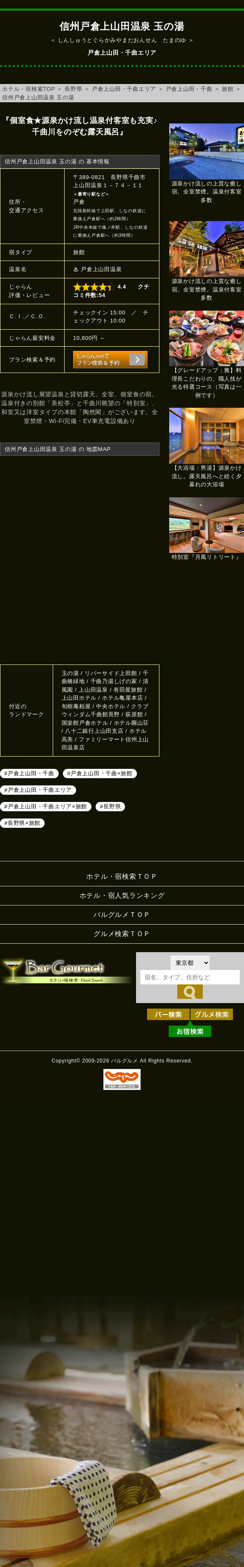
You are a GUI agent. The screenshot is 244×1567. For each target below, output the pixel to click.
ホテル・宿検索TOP (28, 89)
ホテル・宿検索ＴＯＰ (122, 876)
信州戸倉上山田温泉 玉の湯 (38, 97)
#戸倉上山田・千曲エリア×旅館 (45, 806)
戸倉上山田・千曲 (189, 89)
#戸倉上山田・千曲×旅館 (100, 773)
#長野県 (110, 806)
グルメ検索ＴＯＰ (122, 933)
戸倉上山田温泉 (101, 269)
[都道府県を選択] (190, 963)
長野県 (73, 89)
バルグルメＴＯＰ (122, 914)
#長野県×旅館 (22, 823)
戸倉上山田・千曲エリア (124, 89)
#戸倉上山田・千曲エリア (38, 790)
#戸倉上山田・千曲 (29, 773)
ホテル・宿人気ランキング (122, 895)
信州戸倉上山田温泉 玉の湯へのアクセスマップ (79, 559)
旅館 (228, 89)
